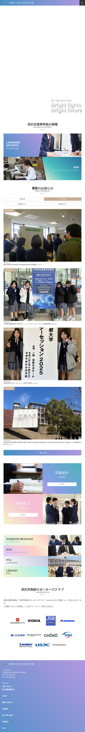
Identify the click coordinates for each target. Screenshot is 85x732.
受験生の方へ (22, 204)
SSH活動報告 (63, 199)
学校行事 (22, 199)
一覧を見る (42, 453)
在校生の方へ (63, 204)
